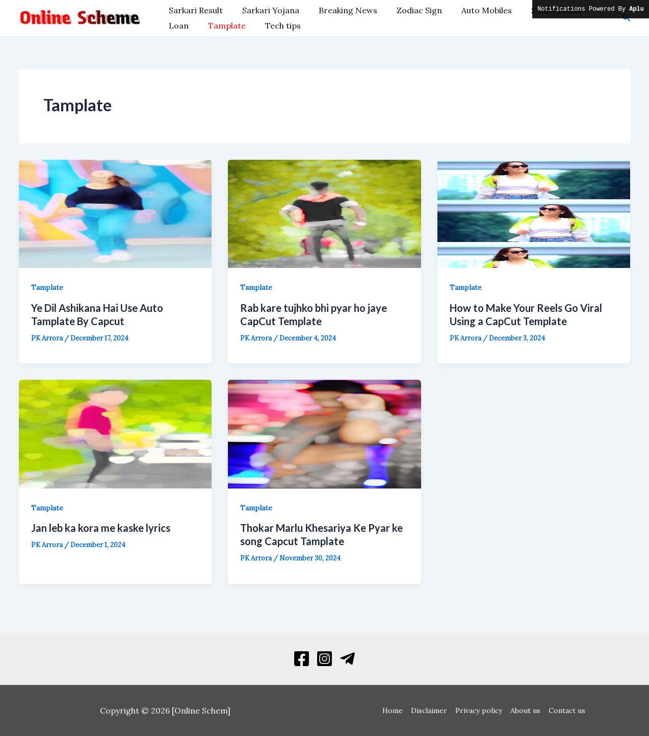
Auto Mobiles (473, 10)
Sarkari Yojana (266, 10)
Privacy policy (478, 710)
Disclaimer (430, 710)
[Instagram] (324, 658)
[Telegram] (347, 658)
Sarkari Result (194, 10)
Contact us (565, 710)
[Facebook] (301, 658)
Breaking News (340, 10)
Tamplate (186, 25)
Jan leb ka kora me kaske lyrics (100, 528)
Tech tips (239, 25)
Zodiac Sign (408, 10)
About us (524, 710)
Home (394, 710)
